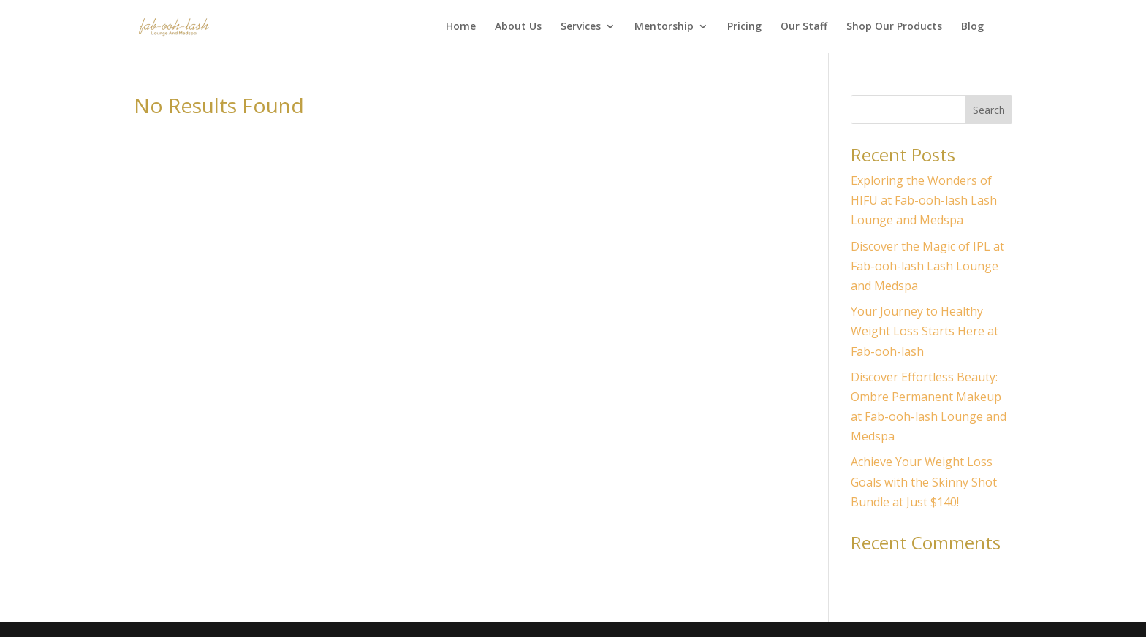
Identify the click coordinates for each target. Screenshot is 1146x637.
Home (461, 27)
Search (989, 110)
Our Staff (804, 27)
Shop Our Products (894, 27)
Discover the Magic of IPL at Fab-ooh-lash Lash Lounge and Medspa (927, 266)
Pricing (744, 27)
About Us (518, 27)
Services (581, 27)
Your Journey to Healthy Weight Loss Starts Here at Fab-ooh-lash (924, 331)
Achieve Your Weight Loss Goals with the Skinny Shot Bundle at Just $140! (924, 481)
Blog (972, 27)
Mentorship (664, 27)
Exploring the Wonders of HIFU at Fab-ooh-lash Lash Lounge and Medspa (924, 200)
